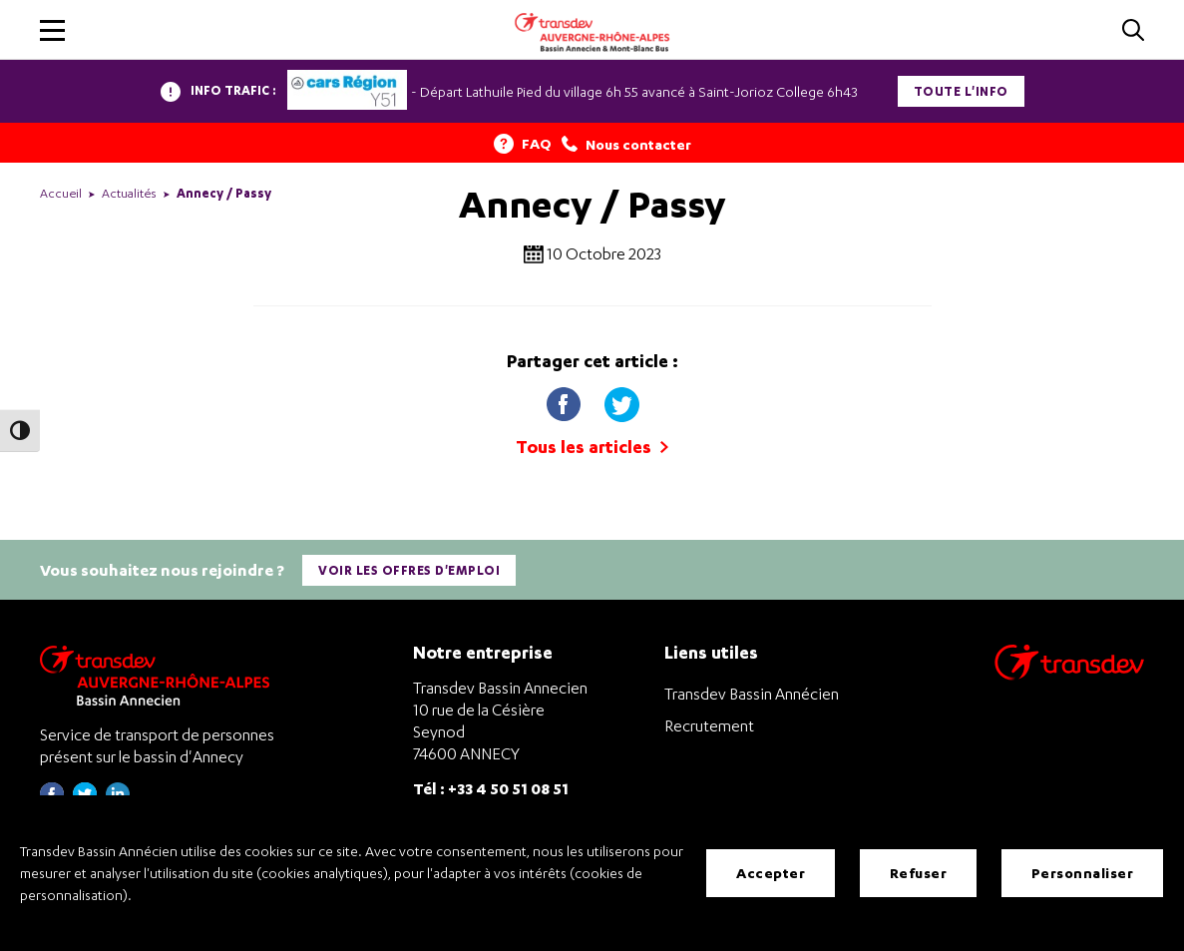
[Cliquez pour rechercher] (1133, 31)
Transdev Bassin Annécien (751, 694)
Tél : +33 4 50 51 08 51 (491, 787)
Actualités (129, 193)
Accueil (61, 193)
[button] (52, 30)
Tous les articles (592, 446)
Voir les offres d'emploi (409, 570)
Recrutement (709, 725)
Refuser (919, 872)
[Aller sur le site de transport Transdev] (1069, 675)
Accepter (770, 872)
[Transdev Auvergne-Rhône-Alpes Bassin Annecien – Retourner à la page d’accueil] (159, 675)
